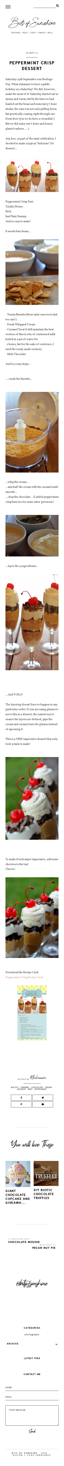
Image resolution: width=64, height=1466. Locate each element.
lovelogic (43, 1455)
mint (30, 1089)
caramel (25, 1087)
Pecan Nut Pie (44, 1248)
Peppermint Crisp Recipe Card (24, 977)
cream (48, 1087)
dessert (21, 1089)
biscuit (15, 1087)
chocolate (37, 1087)
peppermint (40, 1089)
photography (32, 1334)
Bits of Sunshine (25, 1453)
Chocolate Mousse (24, 1242)
